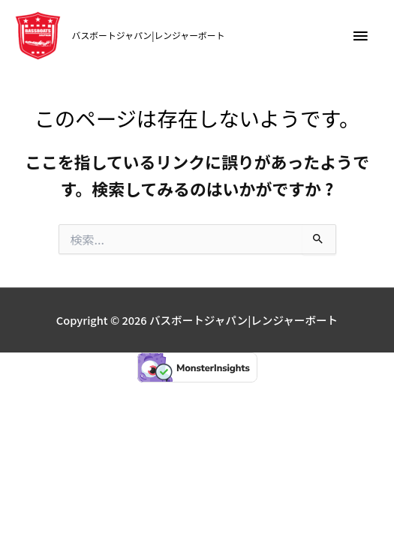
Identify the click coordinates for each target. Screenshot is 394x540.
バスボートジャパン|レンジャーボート (148, 34)
